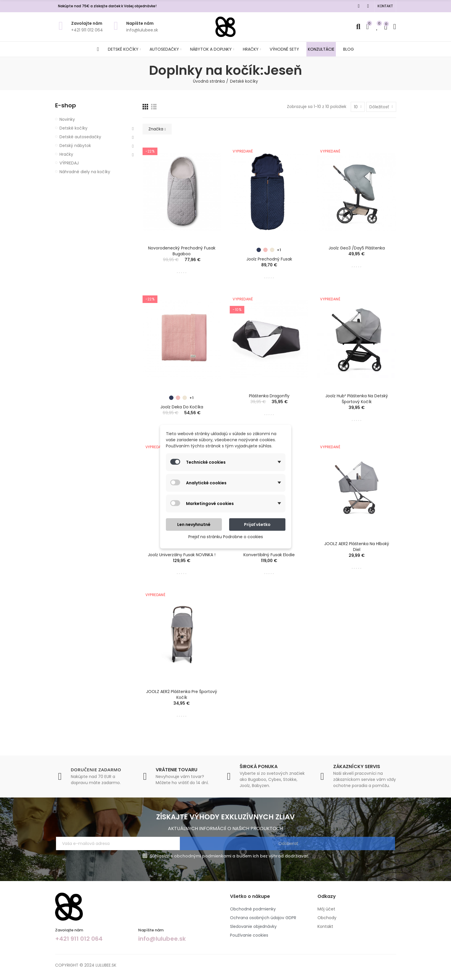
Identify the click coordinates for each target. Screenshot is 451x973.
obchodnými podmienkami (202, 856)
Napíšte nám (140, 23)
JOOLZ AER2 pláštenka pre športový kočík (181, 694)
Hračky (66, 154)
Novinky (67, 119)
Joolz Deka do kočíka (181, 407)
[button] (385, 6)
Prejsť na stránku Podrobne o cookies (225, 536)
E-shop (65, 105)
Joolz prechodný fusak (269, 259)
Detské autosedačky (80, 137)
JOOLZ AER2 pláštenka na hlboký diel (356, 546)
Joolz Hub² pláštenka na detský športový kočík (356, 399)
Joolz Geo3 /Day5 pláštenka (357, 248)
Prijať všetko (257, 524)
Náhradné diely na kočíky (84, 172)
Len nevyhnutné (193, 524)
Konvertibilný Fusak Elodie (269, 555)
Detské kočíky (73, 128)
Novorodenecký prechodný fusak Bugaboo (181, 251)
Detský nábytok (75, 145)
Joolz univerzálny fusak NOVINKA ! (181, 555)
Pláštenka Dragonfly (269, 396)
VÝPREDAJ (69, 163)
